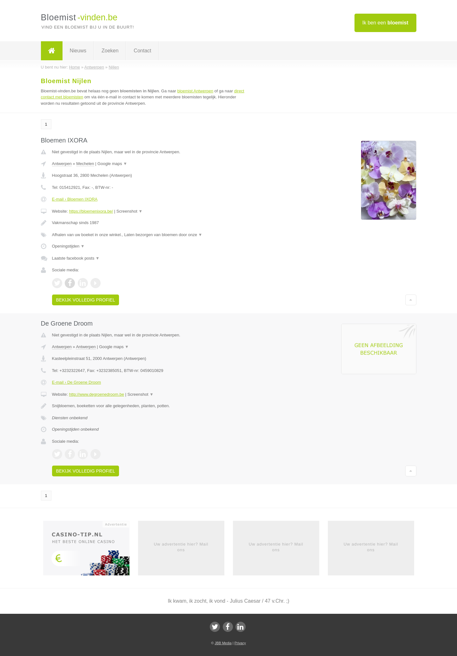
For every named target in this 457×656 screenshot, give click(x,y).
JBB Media (223, 643)
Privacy (240, 643)
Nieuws (78, 50)
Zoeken (110, 50)
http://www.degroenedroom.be (96, 394)
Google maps (112, 163)
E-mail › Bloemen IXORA (75, 199)
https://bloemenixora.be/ (91, 211)
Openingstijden (68, 246)
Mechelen (85, 163)
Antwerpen (62, 163)
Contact (142, 50)
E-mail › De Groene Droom (76, 382)
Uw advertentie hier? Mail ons (181, 547)
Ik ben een (385, 22)
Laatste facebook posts (76, 258)
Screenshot (129, 211)
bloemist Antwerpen (195, 91)
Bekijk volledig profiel (85, 299)
